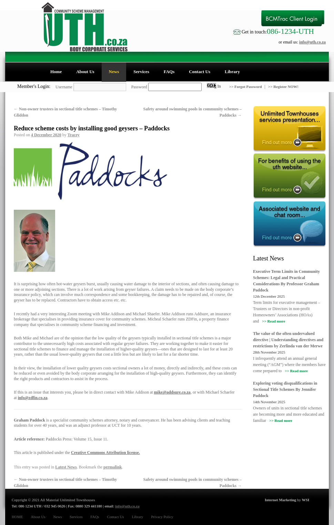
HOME (17, 517)
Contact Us (199, 71)
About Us (85, 71)
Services (141, 71)
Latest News (66, 467)
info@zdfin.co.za (33, 397)
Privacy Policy (162, 517)
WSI (305, 500)
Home (56, 71)
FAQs (169, 71)
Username (63, 87)
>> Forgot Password (246, 87)
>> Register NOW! (283, 87)
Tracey (74, 134)
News (114, 71)
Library (232, 71)
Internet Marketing (280, 500)
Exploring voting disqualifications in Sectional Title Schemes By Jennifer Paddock (285, 389)
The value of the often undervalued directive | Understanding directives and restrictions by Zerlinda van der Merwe (288, 339)
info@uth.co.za (312, 42)
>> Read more (273, 321)
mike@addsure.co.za (172, 392)
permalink (112, 467)
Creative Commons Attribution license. (105, 452)
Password (139, 87)
